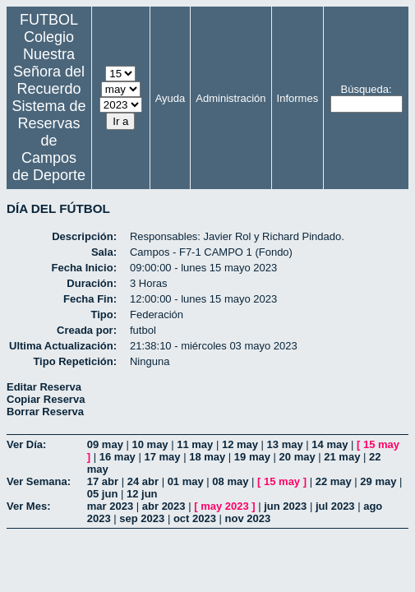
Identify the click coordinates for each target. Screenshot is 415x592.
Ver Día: (26, 444)
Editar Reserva (44, 387)
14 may (329, 444)
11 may (195, 444)
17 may (162, 457)
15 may (381, 444)
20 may (297, 457)
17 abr (102, 481)
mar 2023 (110, 506)
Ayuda (170, 98)
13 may (285, 444)
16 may (117, 457)
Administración (230, 98)
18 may (207, 457)
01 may (186, 481)
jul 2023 (335, 506)
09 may (105, 444)
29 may (378, 481)
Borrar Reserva (45, 411)
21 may (342, 457)
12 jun (142, 494)
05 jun (102, 494)
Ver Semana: (39, 481)
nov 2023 (248, 518)
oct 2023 (194, 518)
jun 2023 (285, 506)
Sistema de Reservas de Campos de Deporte (48, 140)
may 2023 (225, 506)
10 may (150, 444)
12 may (240, 444)
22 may (334, 481)
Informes (298, 98)
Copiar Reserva (46, 399)
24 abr (143, 481)
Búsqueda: (365, 89)
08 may (230, 481)
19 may (252, 457)
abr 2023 (164, 506)
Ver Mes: (28, 506)
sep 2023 (141, 518)
